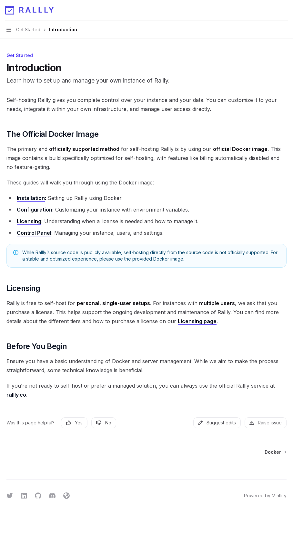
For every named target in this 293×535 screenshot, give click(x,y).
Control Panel (34, 233)
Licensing (29, 221)
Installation (31, 198)
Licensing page (197, 321)
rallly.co (16, 394)
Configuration (34, 209)
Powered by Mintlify (265, 495)
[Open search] (272, 10)
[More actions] (284, 10)
